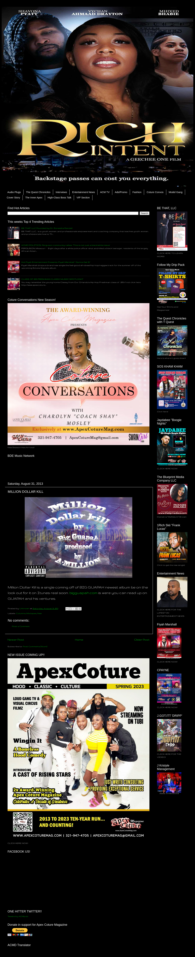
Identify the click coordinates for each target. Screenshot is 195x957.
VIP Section (83, 197)
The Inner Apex (33, 197)
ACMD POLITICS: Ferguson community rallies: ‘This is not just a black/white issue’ (65, 245)
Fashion (136, 192)
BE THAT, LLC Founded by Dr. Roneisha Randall (46, 228)
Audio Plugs (14, 192)
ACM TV (104, 192)
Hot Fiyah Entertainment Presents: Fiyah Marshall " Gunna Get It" (55, 262)
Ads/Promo (121, 192)
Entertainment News (83, 192)
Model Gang (176, 192)
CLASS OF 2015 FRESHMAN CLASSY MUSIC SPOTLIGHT (52, 279)
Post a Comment (21, 626)
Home (79, 639)
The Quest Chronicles (38, 192)
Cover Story (13, 197)
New (39, 613)
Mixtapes (31, 613)
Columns (21, 613)
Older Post (141, 639)
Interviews (61, 192)
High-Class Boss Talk (59, 197)
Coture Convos (155, 192)
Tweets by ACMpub (18, 916)
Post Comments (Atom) (35, 646)
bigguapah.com (83, 593)
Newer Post (16, 639)
